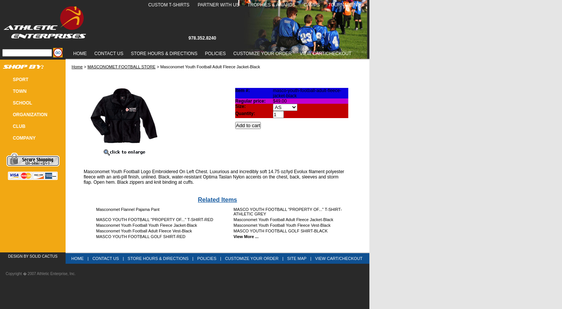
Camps (312, 5)
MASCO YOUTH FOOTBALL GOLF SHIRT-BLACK (281, 231)
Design (15, 256)
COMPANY (24, 138)
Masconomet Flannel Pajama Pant (127, 209)
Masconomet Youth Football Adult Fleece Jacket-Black (284, 219)
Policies (215, 53)
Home (80, 53)
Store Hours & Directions (164, 53)
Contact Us (108, 53)
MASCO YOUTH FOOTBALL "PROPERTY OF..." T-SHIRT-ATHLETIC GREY (288, 211)
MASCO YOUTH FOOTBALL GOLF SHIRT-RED (140, 236)
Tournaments (345, 5)
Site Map (296, 258)
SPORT (20, 79)
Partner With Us (218, 5)
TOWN (19, 91)
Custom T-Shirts (168, 5)
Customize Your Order (262, 53)
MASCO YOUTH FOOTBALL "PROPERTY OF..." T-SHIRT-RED (154, 219)
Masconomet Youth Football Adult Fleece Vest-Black (144, 231)
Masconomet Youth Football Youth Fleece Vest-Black (282, 225)
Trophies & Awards (272, 5)
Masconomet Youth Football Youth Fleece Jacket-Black (146, 225)
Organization (30, 114)
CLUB (19, 126)
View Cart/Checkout (339, 258)
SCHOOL (22, 103)
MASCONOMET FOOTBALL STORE (121, 67)
